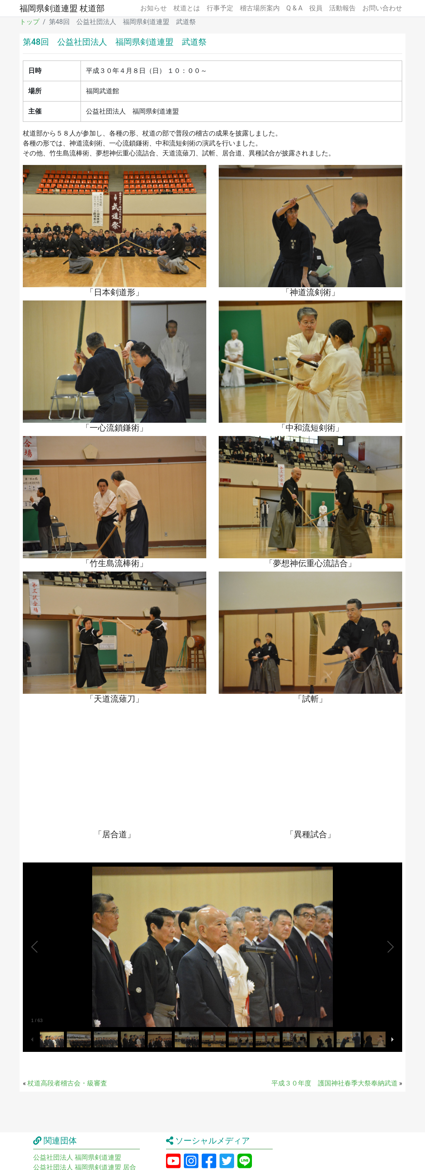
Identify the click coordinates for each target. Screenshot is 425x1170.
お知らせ (153, 8)
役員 (315, 8)
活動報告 (342, 8)
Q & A (294, 8)
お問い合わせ (382, 8)
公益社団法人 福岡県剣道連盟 (77, 1157)
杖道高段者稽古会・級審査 (67, 1083)
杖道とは (186, 8)
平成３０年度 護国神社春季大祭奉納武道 (334, 1083)
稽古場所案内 (260, 8)
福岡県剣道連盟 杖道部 (62, 8)
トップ (29, 22)
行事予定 (220, 8)
